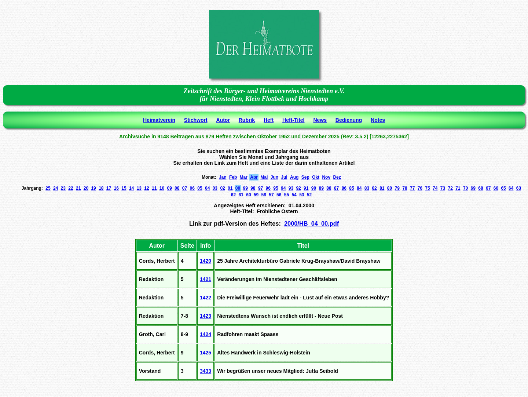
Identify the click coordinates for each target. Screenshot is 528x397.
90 (313, 188)
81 (382, 188)
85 (351, 188)
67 (488, 188)
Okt (315, 177)
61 (241, 194)
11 (154, 188)
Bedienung (349, 120)
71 (457, 188)
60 (248, 194)
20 (86, 188)
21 (78, 188)
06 (192, 188)
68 (480, 188)
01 (230, 188)
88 (328, 188)
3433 (205, 371)
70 (465, 188)
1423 (205, 316)
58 (263, 194)
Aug (294, 177)
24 (55, 188)
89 (321, 188)
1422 (205, 298)
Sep (305, 177)
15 (123, 188)
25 (47, 188)
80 (389, 188)
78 (404, 188)
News (320, 120)
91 (306, 188)
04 (207, 188)
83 (366, 188)
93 (291, 188)
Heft (269, 120)
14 (131, 188)
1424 (205, 334)
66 (496, 188)
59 (256, 194)
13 (139, 188)
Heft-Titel (293, 120)
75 (427, 188)
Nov (326, 177)
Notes (378, 120)
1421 (205, 279)
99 (245, 188)
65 (503, 188)
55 (286, 194)
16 (116, 188)
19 (93, 188)
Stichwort (196, 120)
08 (177, 188)
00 (237, 188)
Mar (243, 177)
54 (294, 194)
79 (397, 188)
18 (101, 188)
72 (450, 188)
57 (271, 194)
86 (344, 188)
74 (435, 188)
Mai (264, 177)
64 (511, 188)
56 (278, 194)
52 (309, 194)
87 (336, 188)
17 (108, 188)
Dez (337, 177)
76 (420, 188)
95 (275, 188)
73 (442, 188)
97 (260, 188)
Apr (254, 177)
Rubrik (247, 120)
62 (233, 194)
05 (199, 188)
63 (518, 188)
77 (412, 188)
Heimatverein (159, 120)
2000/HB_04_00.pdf (311, 223)
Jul (284, 177)
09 (169, 188)
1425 (205, 353)
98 (252, 188)
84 (359, 188)
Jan (223, 177)
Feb (233, 177)
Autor (223, 120)
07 (184, 188)
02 (222, 188)
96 (268, 188)
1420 (205, 261)
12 (146, 188)
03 (215, 188)
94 (283, 188)
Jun (274, 177)
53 (301, 194)
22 (70, 188)
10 (162, 188)
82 (374, 188)
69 (473, 188)
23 (63, 188)
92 (298, 188)
